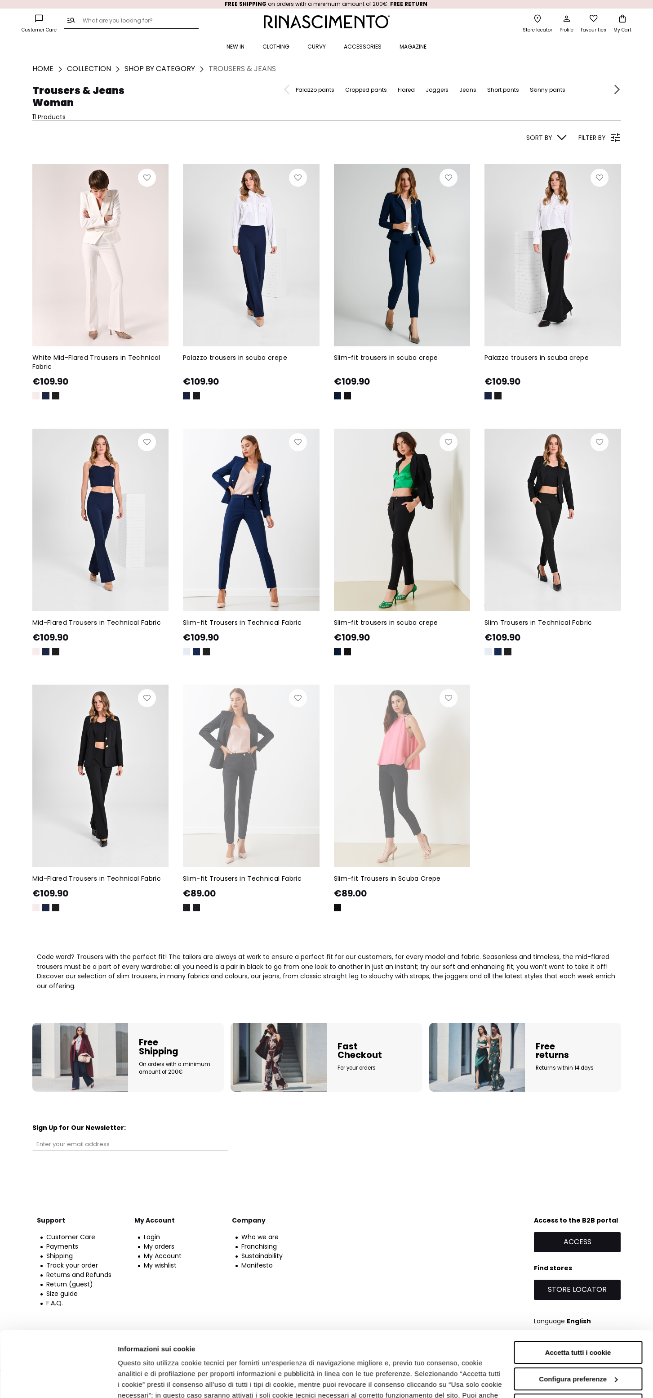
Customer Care (70, 1236)
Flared (406, 90)
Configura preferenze (578, 1317)
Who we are (260, 1236)
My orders (159, 1246)
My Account (163, 1255)
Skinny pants (547, 90)
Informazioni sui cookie (156, 1380)
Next (616, 89)
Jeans (467, 90)
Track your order (72, 1265)
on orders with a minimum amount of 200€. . (327, 4)
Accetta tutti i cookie (578, 1291)
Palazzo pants (315, 90)
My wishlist (160, 1265)
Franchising (259, 1246)
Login (152, 1236)
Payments (62, 1246)
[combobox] (131, 21)
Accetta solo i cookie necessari (578, 1344)
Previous (288, 89)
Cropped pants (366, 90)
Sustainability (262, 1255)
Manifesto (257, 1265)
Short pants (503, 90)
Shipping (59, 1255)
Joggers (437, 90)
